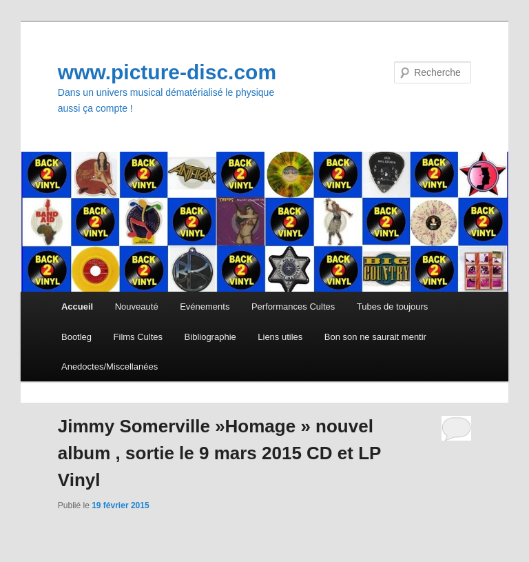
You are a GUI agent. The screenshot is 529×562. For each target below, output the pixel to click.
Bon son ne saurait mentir (375, 337)
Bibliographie (210, 337)
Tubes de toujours (392, 306)
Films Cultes (138, 337)
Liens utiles (280, 337)
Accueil (77, 306)
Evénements (204, 306)
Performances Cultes (293, 306)
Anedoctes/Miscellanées (109, 366)
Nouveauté (136, 306)
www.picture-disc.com (167, 72)
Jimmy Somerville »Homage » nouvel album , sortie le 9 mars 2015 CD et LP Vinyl (219, 453)
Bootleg (76, 337)
